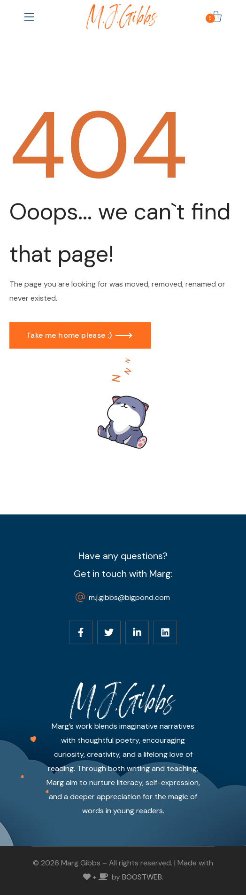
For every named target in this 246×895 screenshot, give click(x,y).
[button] (216, 16)
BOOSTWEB (142, 877)
